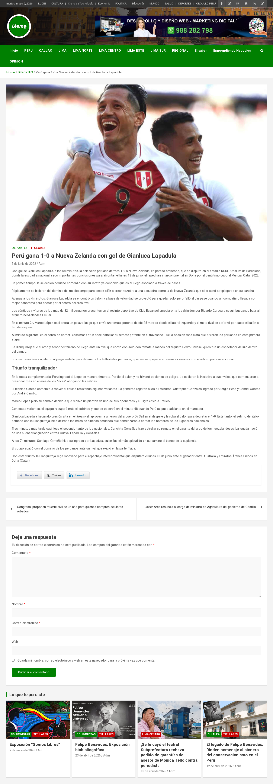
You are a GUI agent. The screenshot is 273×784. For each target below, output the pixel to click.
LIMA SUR (158, 50)
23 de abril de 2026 (88, 756)
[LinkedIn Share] (78, 475)
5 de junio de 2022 (24, 263)
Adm (42, 263)
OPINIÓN (16, 61)
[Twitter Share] (54, 475)
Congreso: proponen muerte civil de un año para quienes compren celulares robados (70, 509)
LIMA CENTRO (110, 50)
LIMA (63, 50)
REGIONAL (180, 50)
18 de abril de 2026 (153, 771)
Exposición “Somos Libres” (35, 744)
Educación (138, 3)
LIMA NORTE (83, 50)
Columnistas (20, 734)
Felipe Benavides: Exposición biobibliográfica (102, 747)
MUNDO (155, 3)
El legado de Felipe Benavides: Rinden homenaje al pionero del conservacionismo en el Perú (234, 752)
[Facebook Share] (29, 475)
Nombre (18, 605)
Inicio (14, 50)
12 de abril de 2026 (219, 766)
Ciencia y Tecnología (80, 3)
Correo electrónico (26, 623)
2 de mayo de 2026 (22, 750)
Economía (104, 3)
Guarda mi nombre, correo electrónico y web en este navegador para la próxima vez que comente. (86, 661)
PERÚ (28, 50)
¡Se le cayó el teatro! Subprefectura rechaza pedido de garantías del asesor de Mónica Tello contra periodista (169, 755)
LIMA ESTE (135, 50)
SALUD (168, 3)
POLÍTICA (121, 3)
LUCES (42, 3)
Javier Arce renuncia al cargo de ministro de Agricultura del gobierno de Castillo (200, 507)
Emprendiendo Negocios (232, 50)
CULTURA (57, 3)
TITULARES (37, 248)
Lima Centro (151, 734)
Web (15, 642)
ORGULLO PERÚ (206, 3)
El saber (201, 50)
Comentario (21, 553)
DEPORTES (184, 3)
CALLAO (45, 50)
